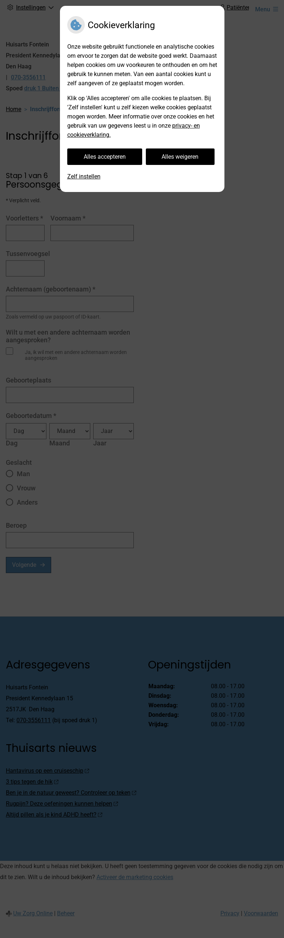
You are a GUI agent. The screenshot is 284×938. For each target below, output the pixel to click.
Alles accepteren (105, 156)
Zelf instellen (84, 176)
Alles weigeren (180, 156)
